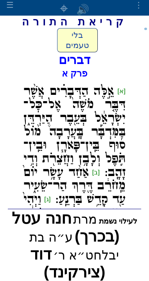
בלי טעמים (77, 40)
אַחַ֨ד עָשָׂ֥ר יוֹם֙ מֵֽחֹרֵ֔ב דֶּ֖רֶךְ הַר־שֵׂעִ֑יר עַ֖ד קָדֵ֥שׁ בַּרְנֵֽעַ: (74, 186)
